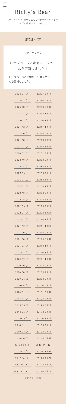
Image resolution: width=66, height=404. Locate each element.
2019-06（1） (23, 311)
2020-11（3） (44, 258)
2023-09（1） (44, 159)
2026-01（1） (23, 93)
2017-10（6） (23, 358)
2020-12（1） (23, 258)
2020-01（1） (23, 291)
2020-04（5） (23, 285)
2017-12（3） (23, 351)
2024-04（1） (23, 146)
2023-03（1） (44, 179)
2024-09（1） (44, 133)
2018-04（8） (23, 338)
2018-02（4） (22, 344)
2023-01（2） (44, 186)
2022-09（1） (44, 192)
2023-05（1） (44, 173)
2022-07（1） (44, 199)
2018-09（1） (44, 325)
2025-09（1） (44, 100)
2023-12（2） (44, 153)
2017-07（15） (45, 364)
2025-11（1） (23, 100)
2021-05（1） (23, 245)
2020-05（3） (44, 278)
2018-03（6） (44, 338)
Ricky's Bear (33, 12)
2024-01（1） (23, 153)
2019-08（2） (44, 305)
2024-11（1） (44, 126)
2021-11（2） (44, 225)
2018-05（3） (44, 331)
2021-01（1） (44, 252)
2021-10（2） (23, 232)
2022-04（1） (23, 212)
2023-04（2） (23, 179)
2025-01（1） (44, 120)
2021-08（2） (23, 239)
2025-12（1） (44, 93)
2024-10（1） (23, 133)
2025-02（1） (23, 120)
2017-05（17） (45, 371)
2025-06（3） (44, 106)
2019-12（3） (44, 291)
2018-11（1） (23, 325)
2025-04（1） (44, 113)
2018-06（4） (23, 331)
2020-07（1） (44, 272)
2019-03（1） (23, 318)
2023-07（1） (44, 166)
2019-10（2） (44, 298)
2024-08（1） (23, 139)
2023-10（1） (23, 159)
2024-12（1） (23, 126)
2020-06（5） (23, 278)
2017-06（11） (22, 371)
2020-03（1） (44, 285)
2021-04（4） (44, 245)
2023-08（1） (23, 166)
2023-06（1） (23, 173)
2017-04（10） (33, 377)
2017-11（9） (44, 351)
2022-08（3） (23, 199)
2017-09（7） (44, 358)
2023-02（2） (23, 186)
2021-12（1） (23, 225)
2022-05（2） (44, 206)
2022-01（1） (44, 219)
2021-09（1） (44, 232)
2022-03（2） (44, 212)
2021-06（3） (44, 239)
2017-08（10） (22, 364)
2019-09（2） (23, 305)
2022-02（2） (23, 219)
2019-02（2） (44, 318)
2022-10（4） (23, 192)
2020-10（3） (23, 265)
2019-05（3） (44, 311)
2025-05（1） (23, 113)
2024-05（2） (44, 139)
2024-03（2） (44, 146)
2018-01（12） (44, 344)
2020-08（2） (23, 272)
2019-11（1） (23, 298)
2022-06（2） (23, 206)
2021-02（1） (23, 252)
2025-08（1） (23, 106)
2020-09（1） (44, 265)
